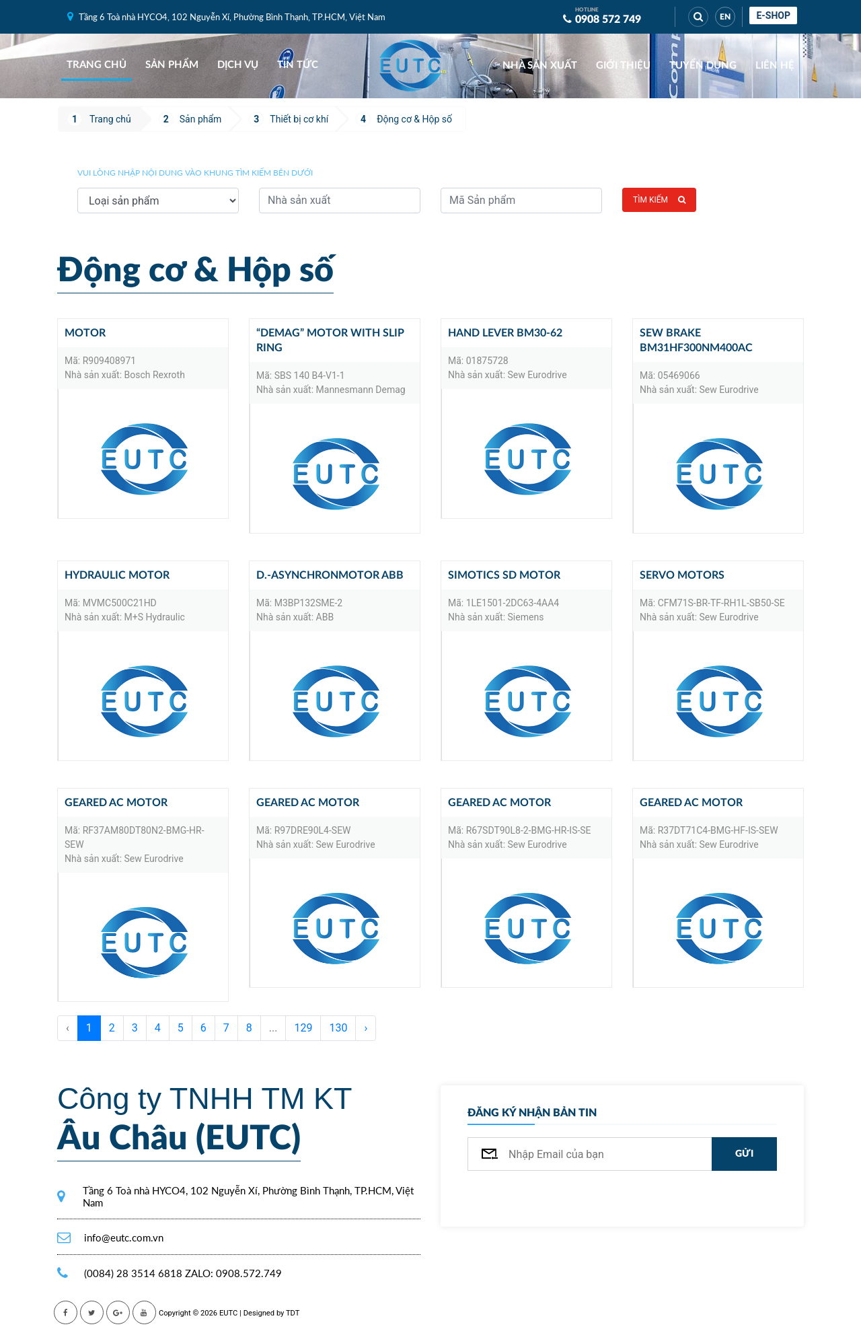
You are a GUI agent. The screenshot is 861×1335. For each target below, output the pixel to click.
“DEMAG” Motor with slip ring (330, 340)
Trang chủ (96, 65)
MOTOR (85, 333)
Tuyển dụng (703, 66)
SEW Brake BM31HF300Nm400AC (696, 340)
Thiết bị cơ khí (299, 119)
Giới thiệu (623, 66)
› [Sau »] (365, 1027)
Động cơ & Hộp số (414, 119)
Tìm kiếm (659, 200)
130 (338, 1027)
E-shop (773, 15)
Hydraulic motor (117, 575)
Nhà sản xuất (539, 66)
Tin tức (297, 65)
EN (725, 17)
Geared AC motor (116, 802)
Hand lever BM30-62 (505, 333)
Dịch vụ (237, 65)
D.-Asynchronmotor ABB (330, 575)
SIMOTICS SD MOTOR (504, 575)
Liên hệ (774, 66)
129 (303, 1027)
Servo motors (682, 575)
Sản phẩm (171, 65)
